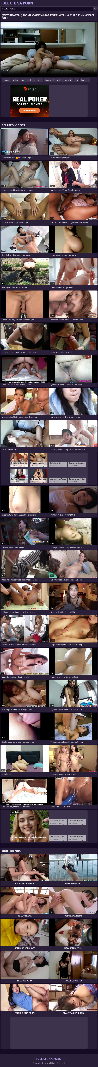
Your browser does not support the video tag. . (49, 49)
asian (15, 80)
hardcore (85, 80)
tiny (76, 80)
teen (40, 80)
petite (59, 80)
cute (22, 80)
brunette (68, 80)
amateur (6, 80)
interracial (49, 80)
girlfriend (31, 80)
